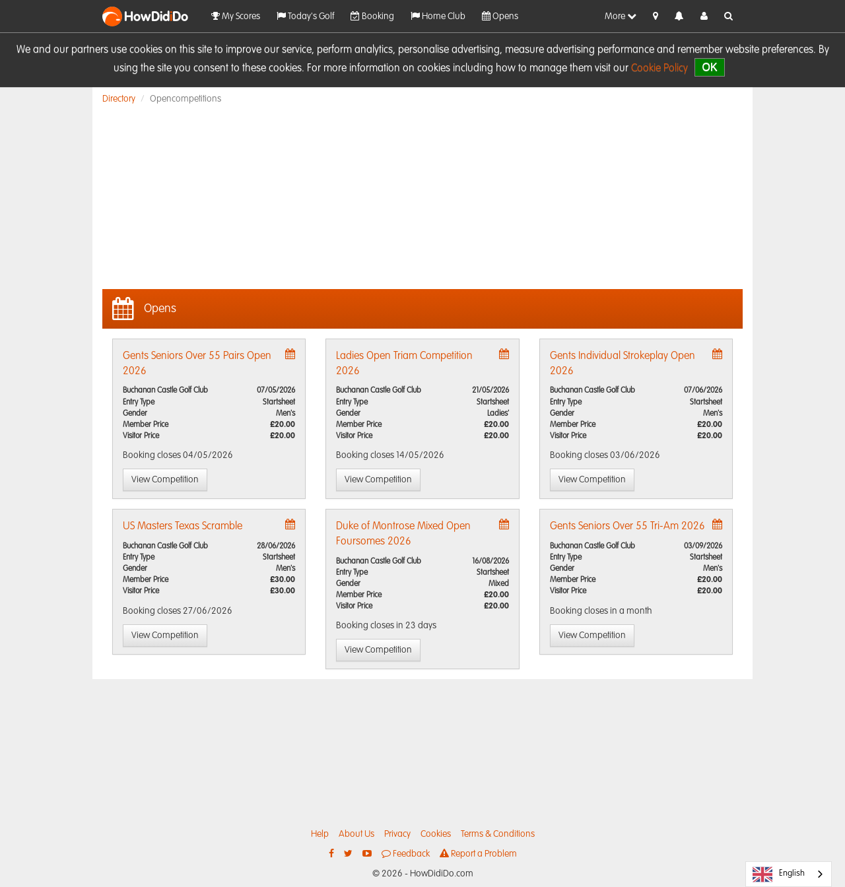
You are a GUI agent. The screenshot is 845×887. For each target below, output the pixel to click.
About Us (356, 834)
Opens (500, 16)
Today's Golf (305, 16)
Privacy (397, 834)
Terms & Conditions (498, 834)
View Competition (165, 479)
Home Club (438, 16)
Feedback (406, 854)
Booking (372, 16)
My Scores (235, 16)
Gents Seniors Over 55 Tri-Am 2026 (627, 526)
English (779, 874)
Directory (118, 99)
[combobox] (788, 874)
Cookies (436, 834)
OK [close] (709, 67)
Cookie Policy (659, 68)
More (620, 16)
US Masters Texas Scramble (182, 526)
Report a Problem (478, 854)
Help (320, 834)
